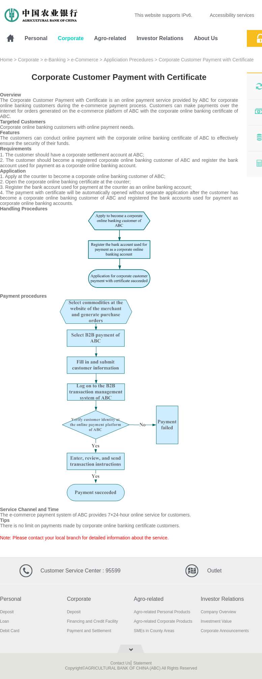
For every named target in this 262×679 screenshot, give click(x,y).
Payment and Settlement (89, 630)
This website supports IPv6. (163, 15)
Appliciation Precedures (128, 59)
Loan (4, 621)
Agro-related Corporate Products (163, 621)
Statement (142, 663)
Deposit (7, 612)
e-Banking (55, 59)
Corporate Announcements (225, 630)
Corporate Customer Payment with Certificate (206, 59)
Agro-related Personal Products (162, 612)
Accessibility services (232, 15)
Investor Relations (160, 38)
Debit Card (9, 630)
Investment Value (216, 621)
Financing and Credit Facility (92, 621)
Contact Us (120, 663)
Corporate (71, 38)
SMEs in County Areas (154, 630)
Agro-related (110, 38)
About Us (206, 38)
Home (6, 59)
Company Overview (218, 612)
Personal (36, 38)
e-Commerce (84, 59)
